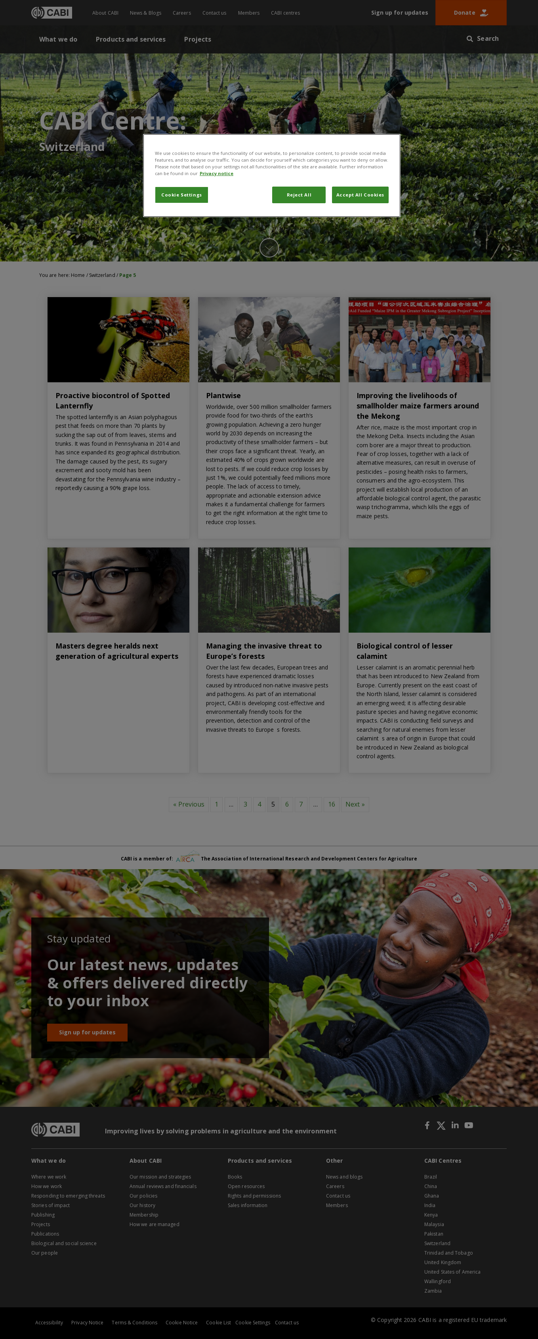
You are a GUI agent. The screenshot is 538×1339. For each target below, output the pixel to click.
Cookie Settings (181, 195)
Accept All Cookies (360, 195)
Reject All (299, 195)
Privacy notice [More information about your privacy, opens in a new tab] (216, 173)
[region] (272, 175)
